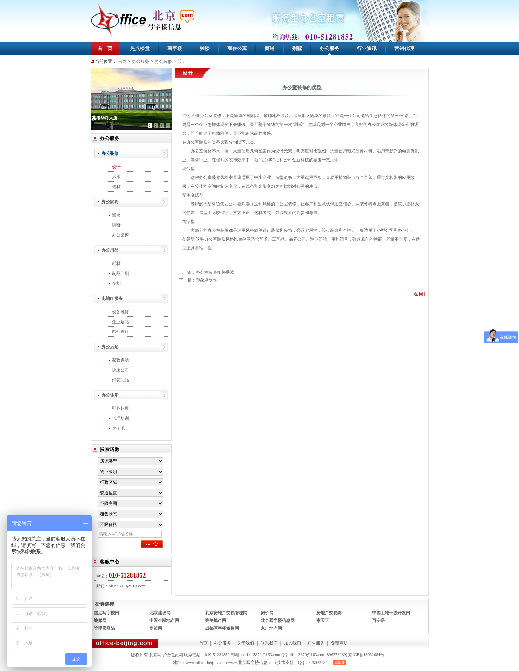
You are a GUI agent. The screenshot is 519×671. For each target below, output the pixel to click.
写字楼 (174, 48)
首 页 (105, 48)
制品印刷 (120, 273)
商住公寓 (237, 48)
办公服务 (329, 48)
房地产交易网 (329, 612)
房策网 (155, 628)
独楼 (205, 48)
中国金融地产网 (164, 620)
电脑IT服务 (112, 298)
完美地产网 (215, 620)
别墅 (297, 48)
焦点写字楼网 (106, 612)
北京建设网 (160, 612)
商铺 (269, 48)
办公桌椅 (120, 234)
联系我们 (269, 643)
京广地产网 (271, 628)
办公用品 (109, 250)
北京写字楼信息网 (278, 620)
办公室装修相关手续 (215, 272)
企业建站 (120, 321)
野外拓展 (120, 408)
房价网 (267, 612)
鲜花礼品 (120, 379)
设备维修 (120, 311)
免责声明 (339, 643)
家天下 (322, 620)
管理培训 (120, 418)
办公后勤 (109, 346)
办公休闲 (109, 395)
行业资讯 (367, 48)
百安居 (378, 620)
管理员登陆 (104, 628)
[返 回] (419, 293)
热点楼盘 (140, 48)
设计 (182, 61)
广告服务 (316, 643)
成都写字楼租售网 (222, 628)
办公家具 (109, 201)
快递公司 (120, 370)
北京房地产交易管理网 (226, 612)
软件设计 (120, 331)
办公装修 (163, 61)
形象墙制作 (206, 280)
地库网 (100, 620)
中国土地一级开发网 (391, 612)
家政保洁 (120, 360)
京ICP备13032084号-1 (368, 654)
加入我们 (292, 643)
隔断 (116, 225)
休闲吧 (118, 428)
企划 (116, 283)
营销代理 (404, 48)
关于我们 (245, 643)
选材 (116, 186)
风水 (116, 176)
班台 (116, 215)
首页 (122, 61)
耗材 (116, 263)
